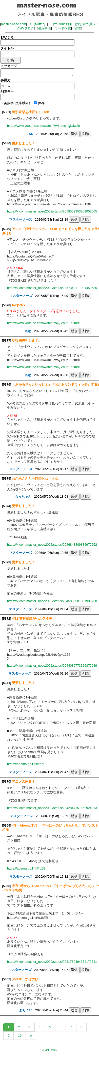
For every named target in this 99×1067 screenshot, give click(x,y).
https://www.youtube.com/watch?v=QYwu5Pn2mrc (43, 323)
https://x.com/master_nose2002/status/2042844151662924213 (52, 808)
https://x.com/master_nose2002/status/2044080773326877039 (52, 665)
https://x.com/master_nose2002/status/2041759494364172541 (52, 962)
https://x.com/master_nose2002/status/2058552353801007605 (52, 211)
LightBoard (49, 1050)
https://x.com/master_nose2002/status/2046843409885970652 (52, 544)
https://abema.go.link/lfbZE (26, 764)
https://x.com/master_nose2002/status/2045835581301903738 (52, 601)
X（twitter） (38, 24)
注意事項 (44, 28)
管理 (78, 28)
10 (20, 1036)
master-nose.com (13, 24)
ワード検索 (62, 28)
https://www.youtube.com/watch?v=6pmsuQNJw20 (43, 126)
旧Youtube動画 (61, 24)
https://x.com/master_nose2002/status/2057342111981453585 (52, 288)
